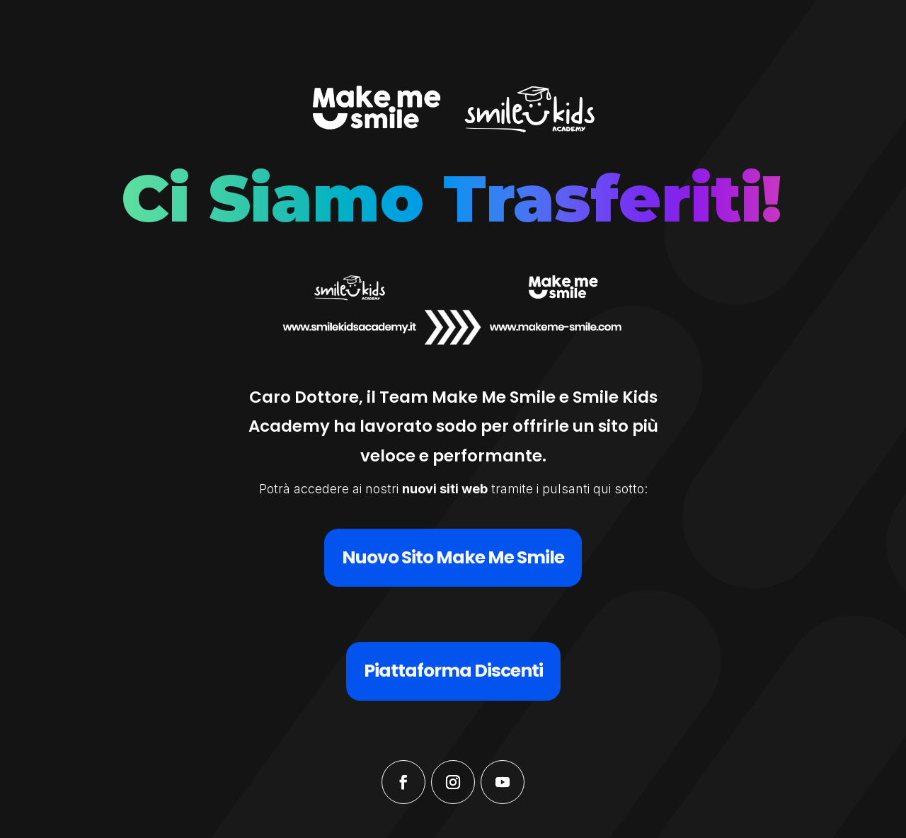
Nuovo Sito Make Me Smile (453, 557)
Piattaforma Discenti (453, 670)
